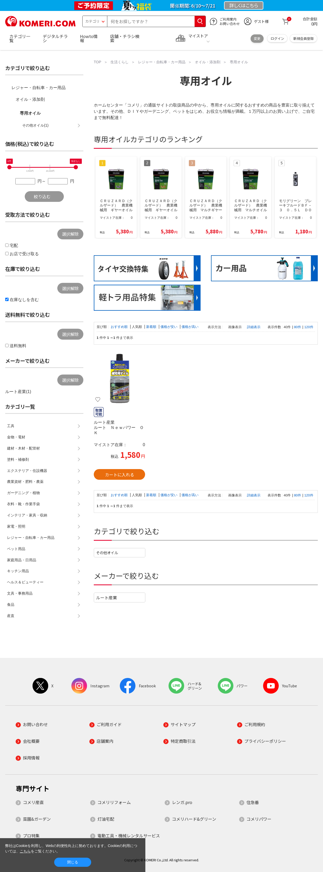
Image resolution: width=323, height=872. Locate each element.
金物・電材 (16, 437)
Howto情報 (89, 38)
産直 (10, 616)
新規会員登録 (303, 38)
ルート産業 (106, 597)
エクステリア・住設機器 (27, 471)
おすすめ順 (120, 327)
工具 (10, 426)
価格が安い (169, 327)
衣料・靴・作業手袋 (23, 504)
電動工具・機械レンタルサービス (128, 835)
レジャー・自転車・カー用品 (38, 87)
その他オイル (107, 552)
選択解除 (70, 234)
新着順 (151, 327)
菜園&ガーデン (37, 819)
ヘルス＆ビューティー (25, 582)
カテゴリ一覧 (19, 38)
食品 (10, 604)
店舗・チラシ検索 (124, 38)
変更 (257, 38)
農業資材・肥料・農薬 (25, 481)
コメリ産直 (33, 802)
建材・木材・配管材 (23, 448)
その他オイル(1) (35, 125)
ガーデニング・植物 (23, 493)
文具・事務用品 (20, 593)
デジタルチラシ (55, 38)
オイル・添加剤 (30, 99)
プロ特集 (31, 835)
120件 (308, 327)
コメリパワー (258, 819)
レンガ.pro (182, 802)
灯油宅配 (105, 819)
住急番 (252, 802)
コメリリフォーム (114, 802)
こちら (25, 851)
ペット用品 (16, 549)
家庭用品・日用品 (21, 560)
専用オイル (30, 113)
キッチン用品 (18, 571)
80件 (297, 327)
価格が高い (190, 327)
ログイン (277, 38)
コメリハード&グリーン (194, 819)
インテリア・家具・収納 (27, 515)
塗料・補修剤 (18, 459)
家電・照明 (16, 526)
